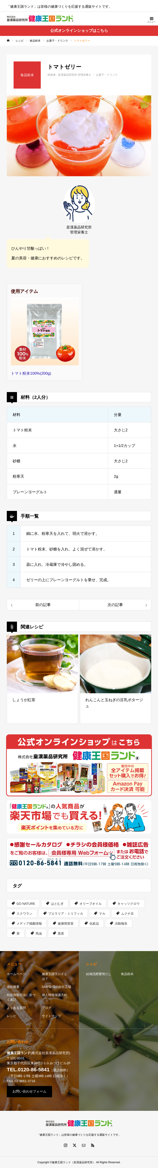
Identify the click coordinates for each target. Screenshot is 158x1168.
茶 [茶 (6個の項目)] (18, 933)
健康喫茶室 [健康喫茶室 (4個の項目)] (66, 923)
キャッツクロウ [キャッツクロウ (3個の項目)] (128, 903)
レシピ (11, 1016)
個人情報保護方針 (54, 995)
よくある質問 (16, 1008)
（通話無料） (38, 1070)
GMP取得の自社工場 (56, 987)
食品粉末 (127, 974)
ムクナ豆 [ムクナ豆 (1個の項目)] (127, 913)
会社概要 (13, 987)
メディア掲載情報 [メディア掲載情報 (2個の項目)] (29, 923)
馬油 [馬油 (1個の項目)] (39, 933)
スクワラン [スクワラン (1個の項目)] (24, 913)
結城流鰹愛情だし (98, 974)
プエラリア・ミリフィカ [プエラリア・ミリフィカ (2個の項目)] (65, 913)
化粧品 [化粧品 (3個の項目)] (94, 923)
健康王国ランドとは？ (54, 976)
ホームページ (16, 974)
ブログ (46, 1008)
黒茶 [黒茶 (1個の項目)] (61, 933)
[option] (79, 135)
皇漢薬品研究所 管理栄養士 (74, 74)
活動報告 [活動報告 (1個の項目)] (121, 923)
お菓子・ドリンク (107, 74)
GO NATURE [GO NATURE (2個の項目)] (26, 903)
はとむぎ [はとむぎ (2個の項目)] (57, 903)
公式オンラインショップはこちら (79, 30)
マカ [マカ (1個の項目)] (102, 913)
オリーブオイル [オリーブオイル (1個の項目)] (90, 903)
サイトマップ (51, 1016)
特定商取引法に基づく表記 (21, 997)
